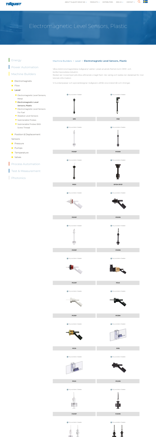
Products (81, 4)
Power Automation (24, 67)
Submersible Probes (27, 120)
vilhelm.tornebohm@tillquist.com (56, 384)
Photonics (18, 178)
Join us (114, 4)
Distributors (99, 4)
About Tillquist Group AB (56, 4)
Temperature (22, 152)
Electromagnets (23, 81)
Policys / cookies (26, 427)
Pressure (19, 143)
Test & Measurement (26, 171)
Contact (128, 4)
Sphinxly (43, 427)
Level (17, 90)
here (139, 411)
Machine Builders (23, 74)
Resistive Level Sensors (28, 116)
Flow (17, 85)
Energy (16, 60)
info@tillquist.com (47, 418)
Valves (18, 157)
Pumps (18, 148)
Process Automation (25, 164)
